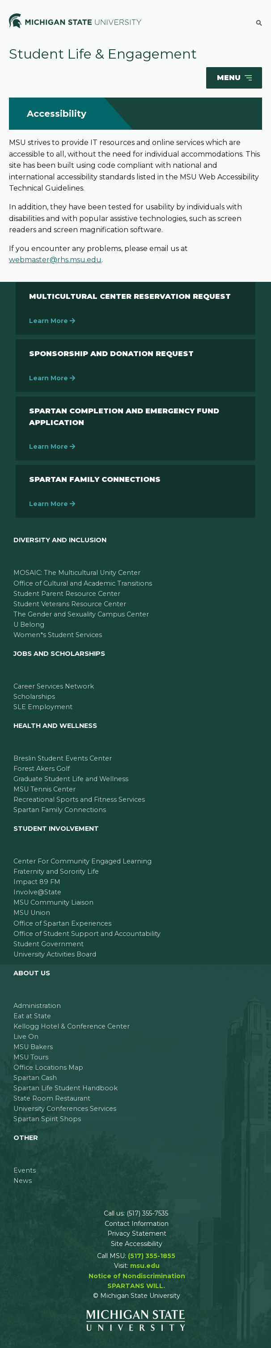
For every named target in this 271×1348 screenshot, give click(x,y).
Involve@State (37, 892)
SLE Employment (42, 707)
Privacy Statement (136, 1233)
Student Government (48, 944)
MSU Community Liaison (53, 902)
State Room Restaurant (51, 1098)
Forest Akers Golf (41, 769)
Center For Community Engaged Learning (82, 861)
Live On (25, 1037)
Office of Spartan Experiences (62, 923)
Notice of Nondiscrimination (137, 1276)
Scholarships (34, 697)
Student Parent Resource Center (66, 594)
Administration (37, 1006)
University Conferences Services (64, 1109)
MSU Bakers (33, 1047)
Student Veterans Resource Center (69, 604)
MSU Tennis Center (44, 789)
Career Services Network (53, 686)
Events (24, 1170)
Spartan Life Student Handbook (65, 1088)
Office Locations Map (48, 1067)
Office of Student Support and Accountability (87, 934)
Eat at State (32, 1016)
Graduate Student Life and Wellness (70, 779)
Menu (235, 77)
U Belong (28, 625)
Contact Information (137, 1224)
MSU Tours (30, 1057)
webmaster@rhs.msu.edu (55, 259)
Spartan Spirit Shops (47, 1119)
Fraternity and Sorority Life (56, 871)
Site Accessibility (136, 1244)
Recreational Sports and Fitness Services (79, 799)
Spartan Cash (35, 1078)
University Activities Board (54, 954)
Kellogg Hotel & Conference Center (71, 1026)
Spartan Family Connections (59, 810)
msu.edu (145, 1266)
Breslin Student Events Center (62, 758)
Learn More (52, 321)
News (22, 1181)
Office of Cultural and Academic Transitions (82, 583)
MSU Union (31, 913)
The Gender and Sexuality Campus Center (81, 614)
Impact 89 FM (36, 882)
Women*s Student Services (57, 635)
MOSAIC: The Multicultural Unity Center (76, 573)
